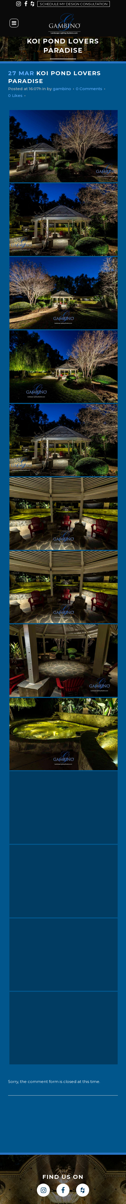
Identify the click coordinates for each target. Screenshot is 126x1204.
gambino (62, 88)
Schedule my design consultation (73, 4)
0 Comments (89, 88)
